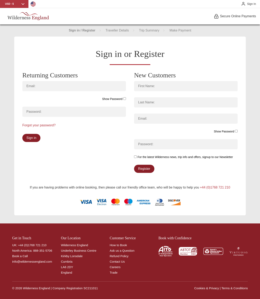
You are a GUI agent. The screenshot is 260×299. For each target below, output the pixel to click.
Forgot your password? (39, 125)
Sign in (31, 138)
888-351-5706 (42, 250)
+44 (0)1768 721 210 (215, 187)
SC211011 (90, 288)
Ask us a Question (122, 250)
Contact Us (117, 261)
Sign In (251, 3)
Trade (114, 272)
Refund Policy (119, 256)
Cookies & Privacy (206, 288)
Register (144, 168)
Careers (115, 267)
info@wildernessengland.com (32, 261)
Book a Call (20, 256)
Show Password (114, 99)
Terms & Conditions (234, 288)
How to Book (118, 245)
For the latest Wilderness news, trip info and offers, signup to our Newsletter (183, 157)
